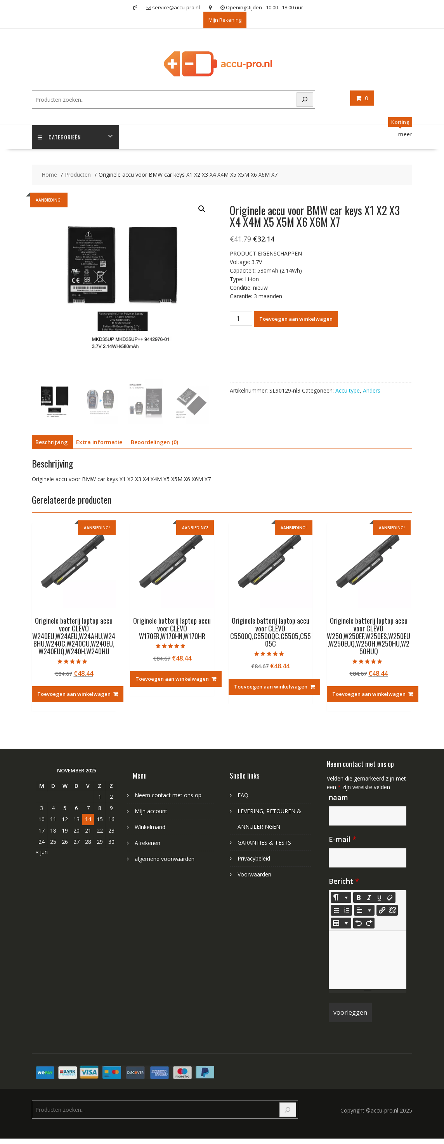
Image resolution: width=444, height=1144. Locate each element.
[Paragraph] (364, 910)
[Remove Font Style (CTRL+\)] (390, 897)
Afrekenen (147, 843)
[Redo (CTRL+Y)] (369, 923)
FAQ (243, 795)
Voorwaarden (254, 874)
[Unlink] (392, 910)
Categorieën (59, 137)
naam (338, 797)
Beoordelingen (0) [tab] (154, 442)
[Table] (341, 923)
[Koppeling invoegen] (381, 910)
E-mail (342, 839)
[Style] (341, 897)
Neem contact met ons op (168, 795)
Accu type (347, 390)
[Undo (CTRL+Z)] (358, 923)
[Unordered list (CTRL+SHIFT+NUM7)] (336, 910)
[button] (202, 209)
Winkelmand (150, 827)
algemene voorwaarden (164, 858)
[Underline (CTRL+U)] (379, 897)
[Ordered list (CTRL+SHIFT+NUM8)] (346, 910)
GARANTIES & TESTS (264, 842)
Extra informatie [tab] (99, 442)
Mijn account (151, 811)
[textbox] (367, 960)
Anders (371, 390)
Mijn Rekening (224, 19)
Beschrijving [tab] (51, 442)
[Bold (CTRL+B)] (358, 897)
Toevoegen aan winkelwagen (296, 318)
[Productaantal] (241, 318)
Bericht (344, 881)
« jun (42, 851)
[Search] (305, 99)
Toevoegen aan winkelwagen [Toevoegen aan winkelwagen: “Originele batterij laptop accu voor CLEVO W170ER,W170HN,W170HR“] (172, 678)
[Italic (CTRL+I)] (369, 897)
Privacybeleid (254, 858)
